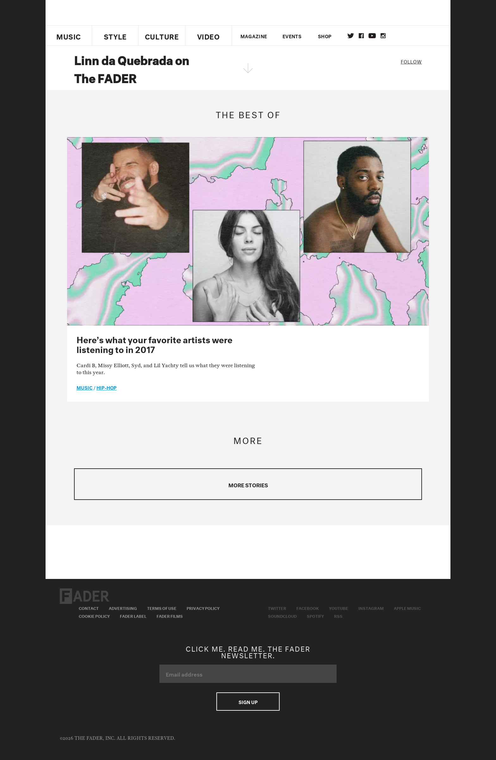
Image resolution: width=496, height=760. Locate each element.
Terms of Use (162, 608)
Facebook (307, 608)
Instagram (371, 608)
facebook (361, 35)
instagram (383, 35)
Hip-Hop (106, 387)
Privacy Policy (203, 608)
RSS (338, 615)
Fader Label (133, 615)
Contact (89, 608)
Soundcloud (282, 615)
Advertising (123, 608)
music (85, 387)
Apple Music (407, 608)
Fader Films (170, 615)
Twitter (350, 35)
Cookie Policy (94, 615)
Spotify (315, 615)
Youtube (338, 608)
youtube (372, 35)
